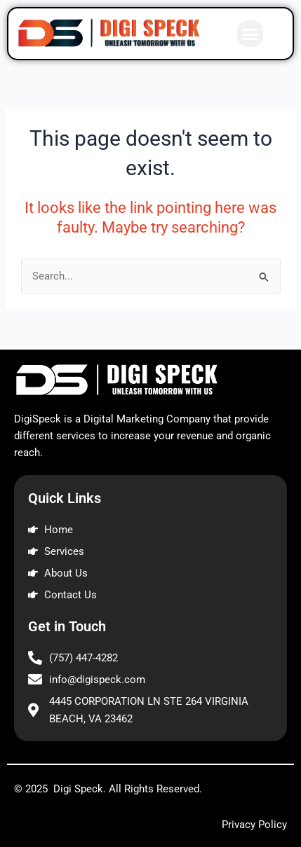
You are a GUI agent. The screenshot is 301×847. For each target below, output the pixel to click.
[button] (250, 33)
